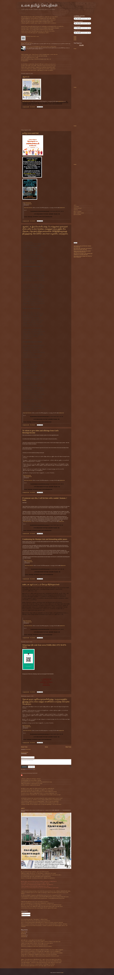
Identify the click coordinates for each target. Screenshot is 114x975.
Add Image (31, 766)
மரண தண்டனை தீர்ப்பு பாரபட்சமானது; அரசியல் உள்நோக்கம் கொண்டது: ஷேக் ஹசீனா (37, 29)
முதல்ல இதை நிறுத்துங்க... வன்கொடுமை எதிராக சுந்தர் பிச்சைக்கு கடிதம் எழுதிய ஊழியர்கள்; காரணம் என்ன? (41, 962)
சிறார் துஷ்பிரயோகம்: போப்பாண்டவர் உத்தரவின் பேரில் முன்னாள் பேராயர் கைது (36, 781)
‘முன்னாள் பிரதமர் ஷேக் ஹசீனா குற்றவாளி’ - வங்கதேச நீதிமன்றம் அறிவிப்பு (35, 32)
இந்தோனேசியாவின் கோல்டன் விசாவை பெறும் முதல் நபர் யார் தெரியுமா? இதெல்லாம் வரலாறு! (39, 791)
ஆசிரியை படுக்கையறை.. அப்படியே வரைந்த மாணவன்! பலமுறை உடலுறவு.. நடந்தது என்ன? (38, 19)
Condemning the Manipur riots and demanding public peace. (44, 539)
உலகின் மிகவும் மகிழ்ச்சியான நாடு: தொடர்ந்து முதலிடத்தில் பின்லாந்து (34, 55)
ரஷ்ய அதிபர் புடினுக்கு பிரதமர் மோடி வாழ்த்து (29, 57)
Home (46, 747)
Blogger (62, 972)
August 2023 (23, 931)
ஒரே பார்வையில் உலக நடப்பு (26, 42)
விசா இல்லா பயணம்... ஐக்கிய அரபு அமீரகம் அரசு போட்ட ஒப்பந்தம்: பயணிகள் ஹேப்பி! (37, 788)
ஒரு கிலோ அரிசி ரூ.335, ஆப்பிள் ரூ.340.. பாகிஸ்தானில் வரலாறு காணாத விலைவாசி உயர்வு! (38, 65)
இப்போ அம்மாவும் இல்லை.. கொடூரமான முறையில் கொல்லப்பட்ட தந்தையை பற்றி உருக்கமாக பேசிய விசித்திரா (42, 952)
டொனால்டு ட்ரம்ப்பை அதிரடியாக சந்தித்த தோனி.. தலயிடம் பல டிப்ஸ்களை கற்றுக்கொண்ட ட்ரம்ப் (39, 793)
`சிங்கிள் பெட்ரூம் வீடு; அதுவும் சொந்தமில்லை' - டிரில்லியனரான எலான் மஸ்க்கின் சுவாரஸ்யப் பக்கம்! (39, 802)
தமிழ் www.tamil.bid (30, 133)
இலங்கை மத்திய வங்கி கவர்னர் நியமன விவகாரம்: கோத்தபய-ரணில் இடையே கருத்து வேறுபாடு (39, 881)
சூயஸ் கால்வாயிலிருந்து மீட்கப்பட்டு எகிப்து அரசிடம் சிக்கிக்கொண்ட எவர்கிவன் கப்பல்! (37, 903)
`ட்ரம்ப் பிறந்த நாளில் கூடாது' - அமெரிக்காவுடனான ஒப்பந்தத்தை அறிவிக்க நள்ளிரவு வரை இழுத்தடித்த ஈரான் (41, 799)
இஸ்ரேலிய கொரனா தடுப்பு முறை (32, 36)
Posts (23, 913)
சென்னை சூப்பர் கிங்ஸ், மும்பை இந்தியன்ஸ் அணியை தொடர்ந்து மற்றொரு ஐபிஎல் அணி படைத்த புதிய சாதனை (42, 906)
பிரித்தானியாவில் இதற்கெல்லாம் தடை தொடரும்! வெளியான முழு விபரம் (34, 901)
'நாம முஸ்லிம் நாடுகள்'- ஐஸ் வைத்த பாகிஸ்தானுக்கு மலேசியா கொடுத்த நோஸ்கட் (36, 876)
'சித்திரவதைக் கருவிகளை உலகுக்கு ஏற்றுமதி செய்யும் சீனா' (32, 783)
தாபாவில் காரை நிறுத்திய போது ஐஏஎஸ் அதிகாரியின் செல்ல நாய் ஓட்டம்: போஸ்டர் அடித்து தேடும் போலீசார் (41, 895)
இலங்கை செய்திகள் (77, 214)
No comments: (32, 106)
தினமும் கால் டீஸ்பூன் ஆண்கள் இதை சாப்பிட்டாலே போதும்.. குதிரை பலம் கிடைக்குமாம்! (37, 965)
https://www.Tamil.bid (26, 101)
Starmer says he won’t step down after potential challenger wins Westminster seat (82, 251)
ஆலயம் (25, 77)
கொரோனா (76, 209)
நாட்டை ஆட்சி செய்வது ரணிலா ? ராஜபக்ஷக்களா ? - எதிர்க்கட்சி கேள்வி (34, 919)
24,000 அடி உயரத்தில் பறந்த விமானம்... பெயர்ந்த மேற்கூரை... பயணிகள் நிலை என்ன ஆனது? (38, 873)
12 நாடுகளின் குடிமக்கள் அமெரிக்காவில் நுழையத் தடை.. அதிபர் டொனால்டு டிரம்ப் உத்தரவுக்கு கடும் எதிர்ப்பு (41, 874)
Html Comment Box (29, 769)
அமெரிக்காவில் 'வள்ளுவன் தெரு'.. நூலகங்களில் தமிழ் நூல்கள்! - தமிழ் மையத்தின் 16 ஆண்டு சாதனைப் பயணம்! (41, 798)
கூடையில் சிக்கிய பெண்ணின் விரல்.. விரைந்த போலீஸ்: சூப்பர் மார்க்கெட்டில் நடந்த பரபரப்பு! (38, 64)
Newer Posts (24, 747)
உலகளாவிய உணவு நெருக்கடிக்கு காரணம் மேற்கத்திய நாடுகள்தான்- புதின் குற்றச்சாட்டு (37, 884)
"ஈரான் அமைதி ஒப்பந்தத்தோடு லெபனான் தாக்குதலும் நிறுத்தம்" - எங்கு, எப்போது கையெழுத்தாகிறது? (40, 801)
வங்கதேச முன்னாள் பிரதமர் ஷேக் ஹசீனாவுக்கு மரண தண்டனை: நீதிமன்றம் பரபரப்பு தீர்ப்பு (38, 31)
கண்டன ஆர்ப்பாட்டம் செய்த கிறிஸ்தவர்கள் (40, 584)
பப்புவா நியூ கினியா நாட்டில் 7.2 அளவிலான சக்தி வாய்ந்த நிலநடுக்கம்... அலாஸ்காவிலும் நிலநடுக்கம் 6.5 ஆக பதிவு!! (42, 898)
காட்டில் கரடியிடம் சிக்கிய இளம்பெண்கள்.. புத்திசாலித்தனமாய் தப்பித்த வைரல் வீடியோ (37, 70)
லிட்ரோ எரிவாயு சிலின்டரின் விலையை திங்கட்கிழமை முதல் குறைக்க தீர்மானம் (35, 920)
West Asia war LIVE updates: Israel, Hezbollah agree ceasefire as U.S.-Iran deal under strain (83, 254)
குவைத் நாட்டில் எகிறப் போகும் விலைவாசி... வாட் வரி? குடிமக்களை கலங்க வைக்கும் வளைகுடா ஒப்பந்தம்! (41, 794)
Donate (75, 36)
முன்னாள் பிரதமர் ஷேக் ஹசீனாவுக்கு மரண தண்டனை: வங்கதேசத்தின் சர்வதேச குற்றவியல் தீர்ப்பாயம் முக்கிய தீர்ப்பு (42, 26)
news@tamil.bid (29, 203)
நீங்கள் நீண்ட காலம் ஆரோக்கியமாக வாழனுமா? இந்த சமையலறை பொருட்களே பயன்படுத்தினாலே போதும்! (41, 904)
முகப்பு (75, 205)
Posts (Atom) (28, 749)
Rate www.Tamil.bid (24, 752)
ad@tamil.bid (60, 101)
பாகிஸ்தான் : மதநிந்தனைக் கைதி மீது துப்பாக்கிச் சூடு (31, 778)
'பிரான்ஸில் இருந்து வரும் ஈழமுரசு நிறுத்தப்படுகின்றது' (31, 780)
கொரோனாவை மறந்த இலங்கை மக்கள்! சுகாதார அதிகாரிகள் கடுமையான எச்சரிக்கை (36, 946)
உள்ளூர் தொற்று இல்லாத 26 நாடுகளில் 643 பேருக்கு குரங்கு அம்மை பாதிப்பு (35, 886)
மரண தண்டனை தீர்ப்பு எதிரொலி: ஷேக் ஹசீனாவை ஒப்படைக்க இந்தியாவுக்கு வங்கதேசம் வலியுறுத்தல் (40, 27)
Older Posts (68, 747)
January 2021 (23, 936)
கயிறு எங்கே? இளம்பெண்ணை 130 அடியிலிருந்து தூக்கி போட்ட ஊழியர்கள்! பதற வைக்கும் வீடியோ (39, 16)
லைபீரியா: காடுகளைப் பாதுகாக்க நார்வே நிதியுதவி (30, 785)
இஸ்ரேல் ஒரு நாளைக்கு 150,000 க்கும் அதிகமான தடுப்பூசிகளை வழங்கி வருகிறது (41, 46)
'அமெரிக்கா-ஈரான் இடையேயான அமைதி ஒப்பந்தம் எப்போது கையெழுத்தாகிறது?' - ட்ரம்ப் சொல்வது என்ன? (41, 804)
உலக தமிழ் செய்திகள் (39, 5)
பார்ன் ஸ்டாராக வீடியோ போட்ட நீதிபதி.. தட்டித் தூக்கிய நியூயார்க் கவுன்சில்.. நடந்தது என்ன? (38, 68)
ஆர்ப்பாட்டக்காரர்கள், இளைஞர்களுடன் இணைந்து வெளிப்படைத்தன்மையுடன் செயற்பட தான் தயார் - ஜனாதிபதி (42, 922)
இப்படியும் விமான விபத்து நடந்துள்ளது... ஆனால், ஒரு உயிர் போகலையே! (35, 871)
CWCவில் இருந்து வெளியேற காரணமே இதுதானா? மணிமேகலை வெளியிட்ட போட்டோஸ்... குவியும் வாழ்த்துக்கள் (42, 949)
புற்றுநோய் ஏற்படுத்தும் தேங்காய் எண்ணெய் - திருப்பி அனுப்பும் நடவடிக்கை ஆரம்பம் (37, 943)
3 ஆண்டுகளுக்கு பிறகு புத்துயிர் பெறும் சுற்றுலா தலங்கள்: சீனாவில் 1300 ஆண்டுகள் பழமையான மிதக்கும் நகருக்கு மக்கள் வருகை (45, 896)
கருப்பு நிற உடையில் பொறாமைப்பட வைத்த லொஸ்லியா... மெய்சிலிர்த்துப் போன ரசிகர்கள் (38, 964)
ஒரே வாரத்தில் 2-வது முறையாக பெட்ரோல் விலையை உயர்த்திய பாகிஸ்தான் (35, 882)
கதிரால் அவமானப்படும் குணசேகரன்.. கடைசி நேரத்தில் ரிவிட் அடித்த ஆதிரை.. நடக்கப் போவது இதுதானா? (41, 951)
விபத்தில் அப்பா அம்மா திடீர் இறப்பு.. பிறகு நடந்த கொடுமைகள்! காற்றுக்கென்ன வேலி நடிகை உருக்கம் (40, 955)
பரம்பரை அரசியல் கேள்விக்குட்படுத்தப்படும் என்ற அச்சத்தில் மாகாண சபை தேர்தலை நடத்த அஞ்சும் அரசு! (40, 941)
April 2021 (23, 933)
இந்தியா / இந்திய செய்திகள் (79, 212)
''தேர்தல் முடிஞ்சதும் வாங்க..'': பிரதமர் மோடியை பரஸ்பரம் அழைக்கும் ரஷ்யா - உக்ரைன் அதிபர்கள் (39, 54)
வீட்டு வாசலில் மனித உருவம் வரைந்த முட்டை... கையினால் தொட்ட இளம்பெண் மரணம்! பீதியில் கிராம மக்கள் (41, 960)
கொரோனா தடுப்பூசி (77, 208)
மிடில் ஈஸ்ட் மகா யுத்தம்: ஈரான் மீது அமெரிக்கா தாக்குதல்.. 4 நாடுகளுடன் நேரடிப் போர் (37, 21)
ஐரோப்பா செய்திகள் (77, 211)
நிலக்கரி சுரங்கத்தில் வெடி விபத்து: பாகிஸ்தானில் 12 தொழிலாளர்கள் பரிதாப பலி (36, 59)
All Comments (25, 915)
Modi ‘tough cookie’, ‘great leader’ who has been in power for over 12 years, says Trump (83, 249)
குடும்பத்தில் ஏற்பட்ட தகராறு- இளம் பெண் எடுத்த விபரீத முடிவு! (33, 940)
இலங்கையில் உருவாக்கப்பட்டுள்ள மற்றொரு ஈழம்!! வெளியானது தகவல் (34, 944)
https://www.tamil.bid (27, 202)
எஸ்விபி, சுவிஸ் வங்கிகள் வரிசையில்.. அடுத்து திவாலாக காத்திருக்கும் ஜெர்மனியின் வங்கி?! (38, 67)
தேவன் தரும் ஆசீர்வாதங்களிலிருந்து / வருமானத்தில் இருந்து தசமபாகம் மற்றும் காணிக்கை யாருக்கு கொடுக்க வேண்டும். (45, 701)
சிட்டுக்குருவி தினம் (24, 60)
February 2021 (23, 935)
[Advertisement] (46, 119)
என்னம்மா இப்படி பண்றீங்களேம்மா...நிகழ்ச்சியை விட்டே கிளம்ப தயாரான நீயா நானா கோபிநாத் (39, 954)
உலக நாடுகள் (76, 206)
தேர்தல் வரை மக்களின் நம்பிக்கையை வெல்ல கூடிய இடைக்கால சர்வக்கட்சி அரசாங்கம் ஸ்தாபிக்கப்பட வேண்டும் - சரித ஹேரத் (44, 923)
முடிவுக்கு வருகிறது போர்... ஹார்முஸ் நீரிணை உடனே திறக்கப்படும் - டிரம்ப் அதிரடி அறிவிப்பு (38, 18)
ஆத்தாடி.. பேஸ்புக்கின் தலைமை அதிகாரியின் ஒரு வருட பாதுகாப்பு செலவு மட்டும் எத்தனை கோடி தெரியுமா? (41, 959)
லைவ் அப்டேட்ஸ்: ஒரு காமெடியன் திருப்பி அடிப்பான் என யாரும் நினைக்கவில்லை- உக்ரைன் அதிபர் (40, 887)
